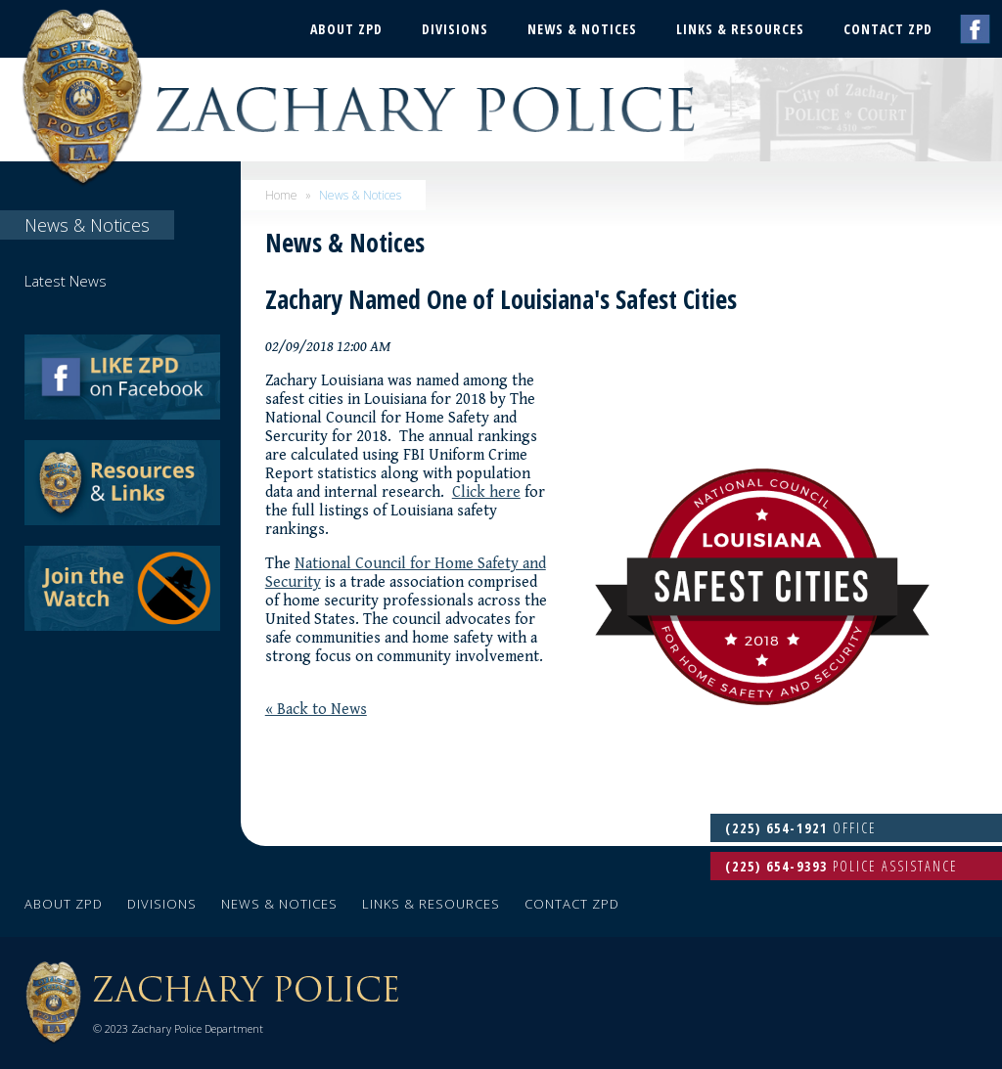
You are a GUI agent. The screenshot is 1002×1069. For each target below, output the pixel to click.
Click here (486, 492)
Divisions (455, 29)
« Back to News (316, 709)
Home (281, 195)
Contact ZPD (888, 29)
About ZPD (346, 29)
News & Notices (582, 29)
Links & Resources (740, 29)
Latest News (65, 280)
